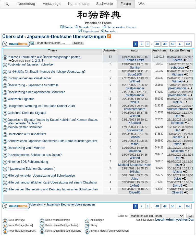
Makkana (135, 151)
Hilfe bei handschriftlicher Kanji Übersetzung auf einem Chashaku (52, 182)
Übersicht (12, 36)
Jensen (135, 137)
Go (188, 44)
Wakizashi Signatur (21, 99)
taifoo (134, 144)
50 (172, 44)
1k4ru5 (135, 185)
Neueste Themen (90, 27)
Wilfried (135, 81)
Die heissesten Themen (121, 27)
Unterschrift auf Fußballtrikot (27, 134)
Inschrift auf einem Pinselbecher (29, 78)
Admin (170, 219)
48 (157, 44)
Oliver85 (135, 192)
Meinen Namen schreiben (25, 127)
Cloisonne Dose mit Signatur (27, 113)
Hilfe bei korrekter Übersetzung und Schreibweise (41, 175)
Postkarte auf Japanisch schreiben (31, 64)
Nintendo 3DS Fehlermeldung (28, 162)
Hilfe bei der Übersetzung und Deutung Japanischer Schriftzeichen (53, 189)
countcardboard (134, 109)
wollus (134, 102)
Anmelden (110, 31)
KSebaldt (135, 123)
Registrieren (89, 31)
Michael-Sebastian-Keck (134, 165)
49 (164, 44)
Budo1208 (135, 74)
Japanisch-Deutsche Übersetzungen (66, 36)
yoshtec (182, 219)
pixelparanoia (135, 88)
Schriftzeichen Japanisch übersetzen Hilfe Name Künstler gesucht (52, 141)
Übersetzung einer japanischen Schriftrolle (36, 92)
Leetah (177, 60)
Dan (177, 116)
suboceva (177, 67)
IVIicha (135, 172)
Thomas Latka (134, 60)
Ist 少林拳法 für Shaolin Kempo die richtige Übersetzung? (46, 71)
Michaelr (177, 74)
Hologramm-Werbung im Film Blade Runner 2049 (41, 106)
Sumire (135, 67)
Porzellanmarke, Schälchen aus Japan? (35, 155)
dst (177, 165)
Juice (134, 178)
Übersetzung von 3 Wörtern (26, 148)
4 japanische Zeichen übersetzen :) (31, 168)
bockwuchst (135, 130)
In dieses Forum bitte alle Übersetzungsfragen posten (44, 57)
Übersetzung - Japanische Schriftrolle (33, 85)
